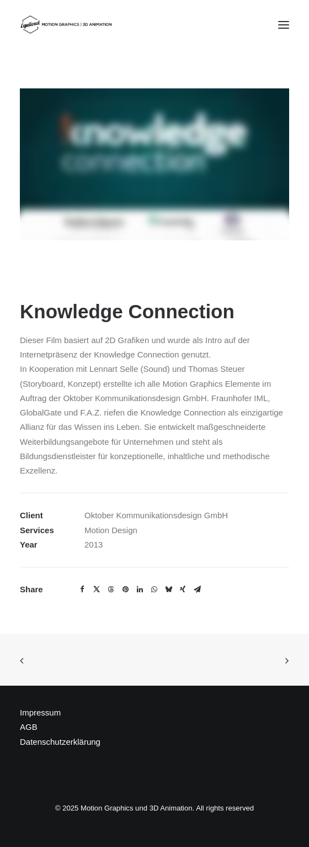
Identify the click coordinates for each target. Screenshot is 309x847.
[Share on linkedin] (139, 589)
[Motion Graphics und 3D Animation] (68, 24)
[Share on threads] (111, 589)
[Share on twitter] (96, 589)
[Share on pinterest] (125, 589)
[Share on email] (197, 589)
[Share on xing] (182, 589)
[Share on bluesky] (168, 589)
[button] (283, 24)
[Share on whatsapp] (154, 589)
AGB (29, 727)
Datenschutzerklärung (60, 741)
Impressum (40, 712)
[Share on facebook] (82, 589)
